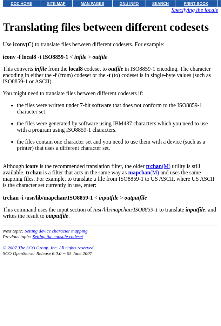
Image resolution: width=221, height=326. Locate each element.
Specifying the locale (195, 10)
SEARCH (160, 3)
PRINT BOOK (196, 3)
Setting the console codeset (58, 236)
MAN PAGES (92, 3)
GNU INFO (129, 3)
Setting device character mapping (56, 231)
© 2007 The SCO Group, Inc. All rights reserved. (49, 247)
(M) (158, 166)
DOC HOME (22, 3)
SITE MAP (56, 3)
